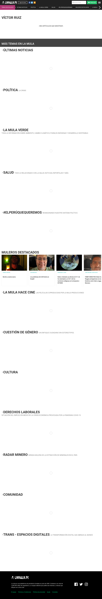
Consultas (55, 592)
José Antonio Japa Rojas (91, 272)
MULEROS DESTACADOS (82, 7)
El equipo (13, 592)
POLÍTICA (33, 7)
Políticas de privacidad (39, 592)
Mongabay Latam (62, 272)
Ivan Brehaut (33, 272)
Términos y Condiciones (24, 592)
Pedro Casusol (6, 272)
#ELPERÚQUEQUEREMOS (65, 7)
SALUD (53, 7)
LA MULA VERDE (43, 7)
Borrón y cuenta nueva (9, 277)
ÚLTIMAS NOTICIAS (22, 7)
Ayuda (48, 592)
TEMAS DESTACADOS (7, 7)
